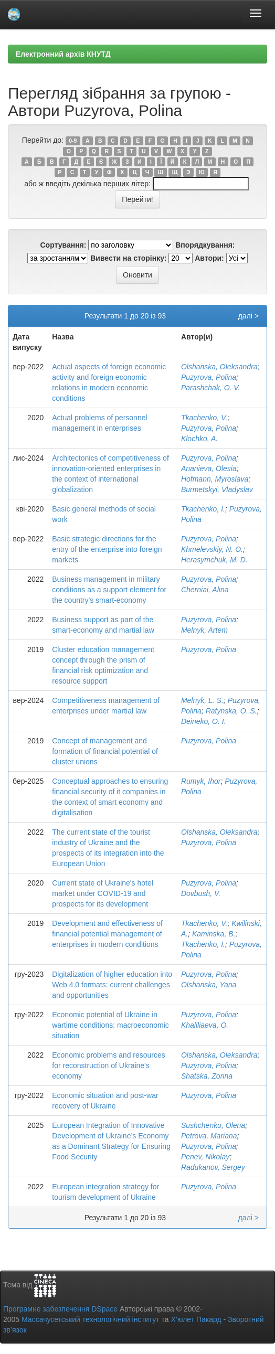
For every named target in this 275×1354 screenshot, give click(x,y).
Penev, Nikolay (205, 1157)
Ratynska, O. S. (231, 711)
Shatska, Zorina (206, 1076)
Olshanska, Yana (208, 984)
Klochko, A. (199, 438)
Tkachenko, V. (204, 417)
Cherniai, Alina (205, 589)
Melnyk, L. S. (202, 700)
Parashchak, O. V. (210, 387)
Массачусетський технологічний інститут (91, 1319)
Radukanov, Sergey (213, 1167)
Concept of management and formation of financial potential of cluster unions (105, 751)
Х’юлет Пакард (196, 1319)
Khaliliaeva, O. (204, 1025)
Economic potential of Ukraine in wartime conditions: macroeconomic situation (110, 1025)
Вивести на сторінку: (128, 258)
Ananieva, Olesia (209, 468)
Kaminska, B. (213, 934)
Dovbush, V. (200, 893)
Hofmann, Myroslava (214, 479)
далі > (248, 316)
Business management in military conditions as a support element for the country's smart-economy (109, 589)
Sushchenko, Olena (213, 1125)
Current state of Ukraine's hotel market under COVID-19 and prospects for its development (102, 893)
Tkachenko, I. (203, 509)
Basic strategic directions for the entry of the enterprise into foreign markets (107, 549)
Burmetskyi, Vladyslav (217, 489)
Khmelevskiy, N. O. (212, 549)
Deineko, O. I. (203, 721)
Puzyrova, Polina (208, 377)
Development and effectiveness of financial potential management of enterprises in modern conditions (107, 933)
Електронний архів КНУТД (63, 54)
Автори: (209, 258)
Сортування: (63, 245)
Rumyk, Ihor (200, 781)
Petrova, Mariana (209, 1136)
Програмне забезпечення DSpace (60, 1309)
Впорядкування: (205, 245)
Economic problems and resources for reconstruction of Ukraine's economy (108, 1065)
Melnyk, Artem (204, 630)
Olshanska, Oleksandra (219, 367)
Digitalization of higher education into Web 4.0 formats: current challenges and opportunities (112, 984)
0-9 (73, 140)
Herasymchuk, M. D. (214, 560)
